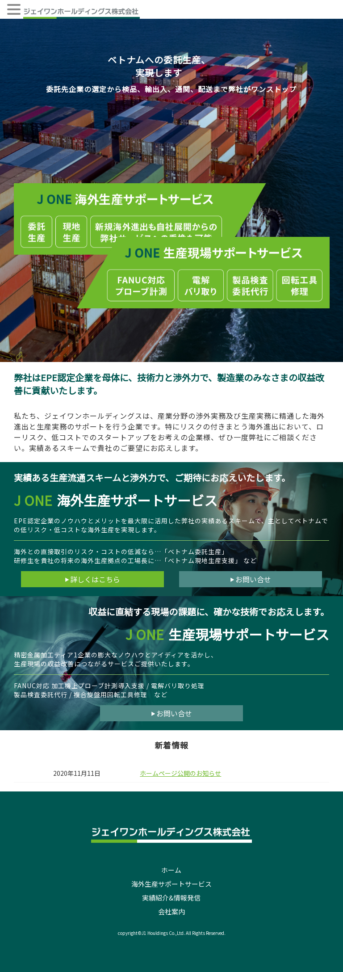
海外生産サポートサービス (171, 883)
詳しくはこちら (92, 579)
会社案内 (171, 911)
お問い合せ (250, 579)
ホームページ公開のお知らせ (180, 773)
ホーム (171, 870)
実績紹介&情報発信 (171, 897)
